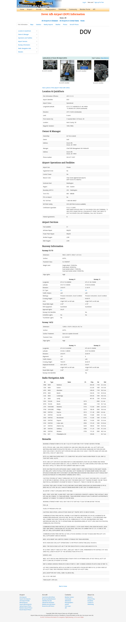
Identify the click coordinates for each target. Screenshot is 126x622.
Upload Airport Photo (25, 606)
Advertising (91, 604)
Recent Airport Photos (25, 609)
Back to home (63, 586)
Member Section (69, 597)
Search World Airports (26, 604)
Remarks (27, 52)
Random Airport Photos (26, 608)
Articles (67, 604)
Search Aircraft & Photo (48, 597)
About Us (90, 597)
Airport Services (27, 41)
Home (22, 9)
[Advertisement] (60, 41)
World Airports (24, 602)
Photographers (51, 9)
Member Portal (85, 9)
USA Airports (23, 597)
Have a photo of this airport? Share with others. (56, 87)
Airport (30, 9)
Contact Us (90, 602)
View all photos (105, 58)
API (94, 9)
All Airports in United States (69, 21)
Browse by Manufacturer (49, 599)
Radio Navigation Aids (27, 48)
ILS (61, 290)
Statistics (38, 24)
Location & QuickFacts (27, 31)
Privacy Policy (91, 599)
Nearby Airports (48, 24)
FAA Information (23, 24)
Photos (65, 24)
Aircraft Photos (74, 24)
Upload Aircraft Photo (48, 602)
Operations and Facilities (27, 38)
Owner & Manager (27, 34)
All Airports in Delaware (50, 21)
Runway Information (27, 45)
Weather (58, 24)
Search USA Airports (25, 599)
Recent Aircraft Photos (48, 606)
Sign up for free (99, 2)
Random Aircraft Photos (48, 604)
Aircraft (39, 9)
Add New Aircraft (47, 600)
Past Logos (68, 606)
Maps (31, 24)
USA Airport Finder (25, 600)
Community (73, 9)
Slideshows (62, 9)
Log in (84, 2)
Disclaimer (90, 600)
